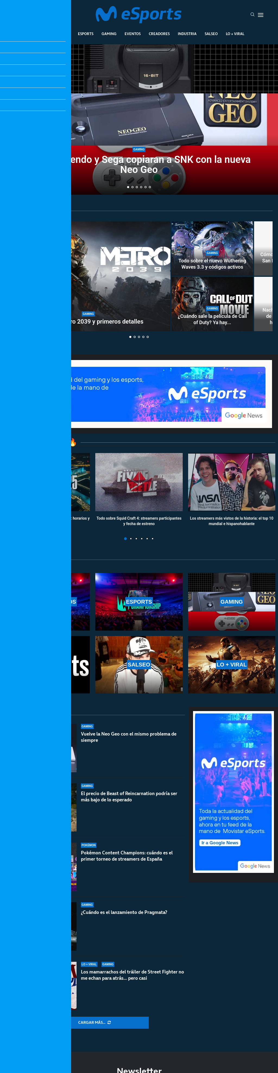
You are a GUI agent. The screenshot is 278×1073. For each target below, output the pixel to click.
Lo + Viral (235, 33)
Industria (187, 33)
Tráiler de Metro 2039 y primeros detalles (88, 321)
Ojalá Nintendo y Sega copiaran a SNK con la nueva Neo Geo (139, 164)
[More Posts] (94, 1023)
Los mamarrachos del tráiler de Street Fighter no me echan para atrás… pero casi (132, 975)
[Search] (252, 15)
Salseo (211, 33)
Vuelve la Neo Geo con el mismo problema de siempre (128, 737)
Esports (85, 33)
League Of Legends (52, 33)
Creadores (159, 33)
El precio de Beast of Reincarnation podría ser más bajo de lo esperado (129, 796)
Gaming (109, 33)
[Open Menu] (260, 15)
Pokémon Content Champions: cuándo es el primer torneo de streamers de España (127, 855)
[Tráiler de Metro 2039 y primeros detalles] (88, 276)
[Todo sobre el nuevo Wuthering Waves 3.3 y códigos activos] (212, 248)
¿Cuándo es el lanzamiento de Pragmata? (124, 912)
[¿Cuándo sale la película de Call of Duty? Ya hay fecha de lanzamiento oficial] (212, 304)
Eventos (133, 33)
